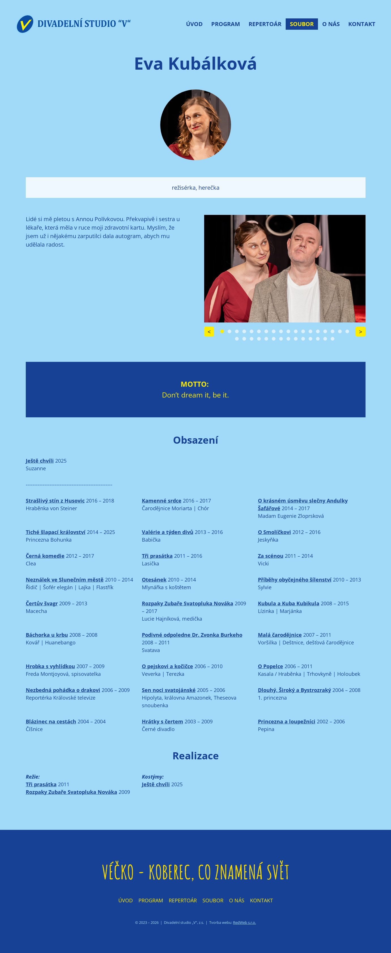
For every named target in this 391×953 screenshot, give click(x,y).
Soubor (302, 24)
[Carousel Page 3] (237, 331)
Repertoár (265, 24)
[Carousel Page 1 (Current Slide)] (222, 331)
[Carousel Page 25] (281, 339)
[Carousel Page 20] (244, 339)
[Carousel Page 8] (273, 331)
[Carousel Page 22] (259, 339)
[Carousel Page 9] (281, 331)
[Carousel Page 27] (296, 339)
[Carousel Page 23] (266, 339)
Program (225, 24)
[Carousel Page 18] (347, 331)
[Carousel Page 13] (310, 331)
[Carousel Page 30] (318, 339)
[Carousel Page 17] (340, 331)
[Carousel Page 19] (237, 339)
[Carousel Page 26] (288, 339)
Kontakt (361, 24)
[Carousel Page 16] (332, 331)
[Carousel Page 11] (296, 331)
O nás (331, 24)
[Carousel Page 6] (259, 331)
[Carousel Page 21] (251, 339)
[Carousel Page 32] (332, 339)
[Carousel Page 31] (325, 339)
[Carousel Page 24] (273, 339)
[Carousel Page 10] (288, 331)
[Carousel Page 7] (266, 331)
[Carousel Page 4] (244, 331)
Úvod (194, 24)
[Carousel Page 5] (251, 331)
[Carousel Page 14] (318, 331)
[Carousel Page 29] (310, 339)
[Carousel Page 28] (303, 339)
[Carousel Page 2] (229, 331)
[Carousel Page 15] (325, 331)
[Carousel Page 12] (303, 331)
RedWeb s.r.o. (244, 922)
